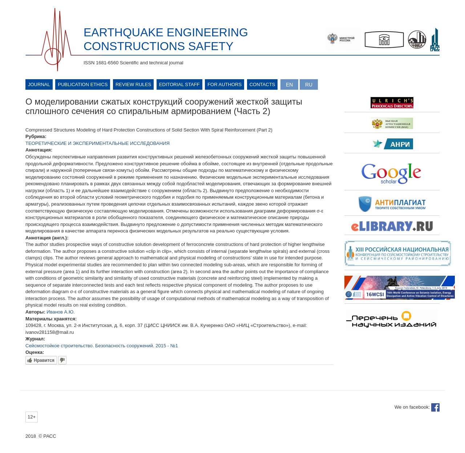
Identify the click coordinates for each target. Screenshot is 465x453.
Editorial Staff (179, 84)
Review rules (133, 84)
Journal (39, 84)
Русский (309, 84)
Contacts (262, 84)
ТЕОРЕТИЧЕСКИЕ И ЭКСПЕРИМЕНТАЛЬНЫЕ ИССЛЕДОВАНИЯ (97, 143)
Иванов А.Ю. (60, 312)
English (289, 84)
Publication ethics (83, 84)
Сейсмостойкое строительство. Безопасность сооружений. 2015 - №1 (101, 345)
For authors (224, 84)
